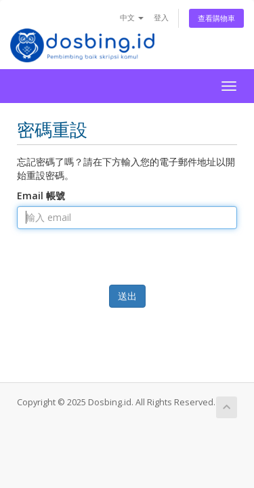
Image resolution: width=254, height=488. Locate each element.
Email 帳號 (41, 195)
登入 (161, 17)
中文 (132, 17)
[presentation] (129, 274)
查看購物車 (216, 18)
